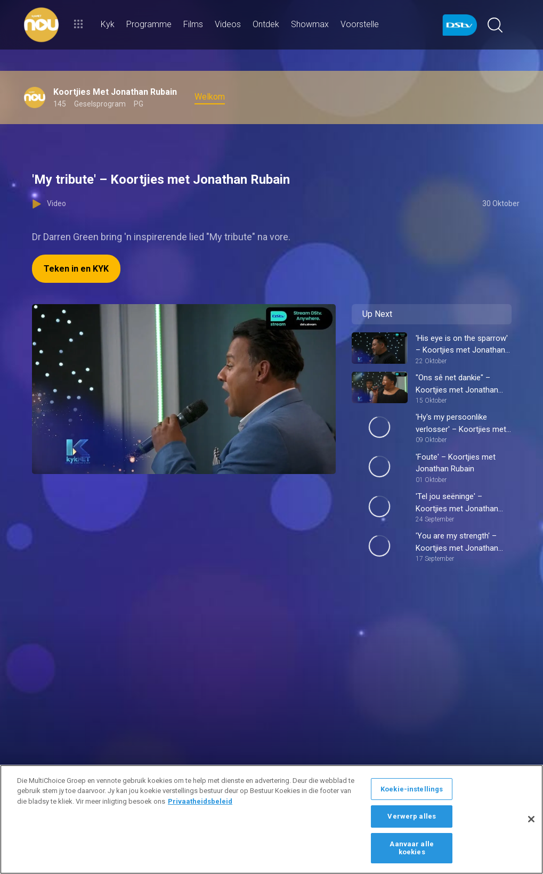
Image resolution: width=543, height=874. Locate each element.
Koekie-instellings (411, 789)
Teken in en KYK (76, 269)
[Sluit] (531, 819)
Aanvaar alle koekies (412, 848)
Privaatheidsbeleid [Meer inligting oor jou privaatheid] (200, 801)
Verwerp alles (411, 816)
